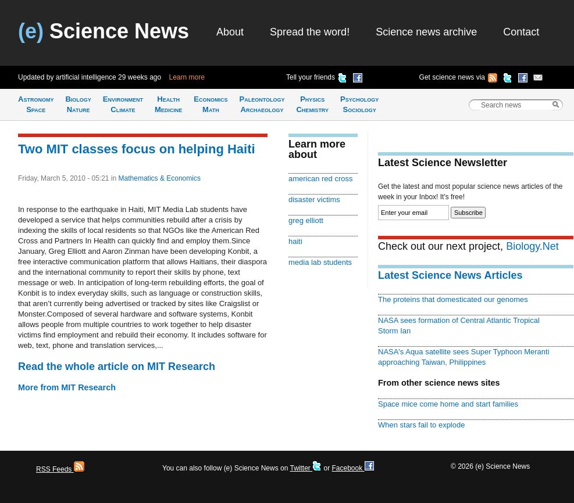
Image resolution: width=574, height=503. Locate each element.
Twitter (306, 468)
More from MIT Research (67, 387)
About (230, 32)
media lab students (320, 262)
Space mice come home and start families (448, 404)
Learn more (187, 77)
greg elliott (305, 220)
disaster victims (314, 199)
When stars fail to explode (421, 425)
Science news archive (426, 32)
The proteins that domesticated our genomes (453, 299)
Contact (521, 32)
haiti (295, 241)
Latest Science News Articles (450, 275)
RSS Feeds (60, 469)
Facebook (352, 468)
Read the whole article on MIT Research (116, 366)
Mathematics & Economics (160, 178)
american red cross (320, 178)
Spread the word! (310, 32)
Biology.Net (532, 246)
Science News (103, 31)
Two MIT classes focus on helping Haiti (136, 149)
